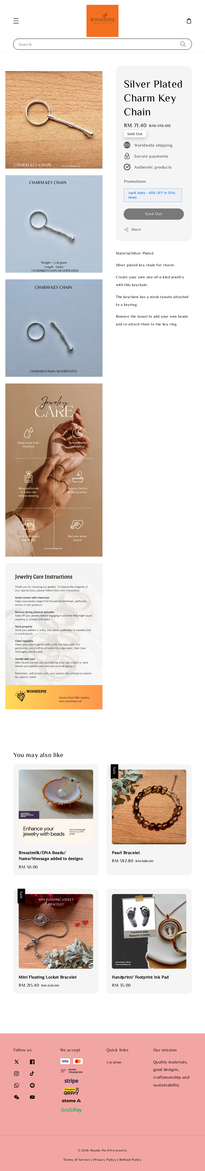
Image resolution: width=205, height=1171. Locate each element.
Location (114, 1062)
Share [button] (132, 229)
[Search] (183, 44)
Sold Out (153, 214)
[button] (16, 21)
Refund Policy (130, 1159)
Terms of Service (76, 1159)
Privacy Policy (104, 1159)
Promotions (135, 181)
